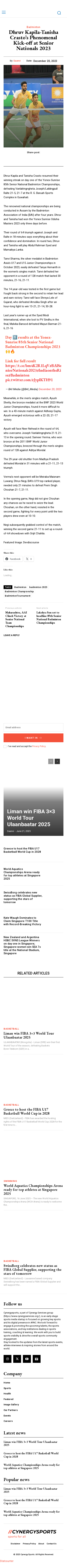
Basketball (11, 1029)
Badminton (33, 27)
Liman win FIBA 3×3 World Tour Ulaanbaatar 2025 (31, 817)
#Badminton (18, 375)
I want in (33, 738)
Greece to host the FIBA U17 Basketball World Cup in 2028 (22, 850)
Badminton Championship (19, 591)
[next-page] (57, 761)
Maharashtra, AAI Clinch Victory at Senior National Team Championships (16, 619)
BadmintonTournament (18, 595)
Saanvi (17, 60)
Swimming (10, 1181)
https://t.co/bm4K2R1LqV (27, 365)
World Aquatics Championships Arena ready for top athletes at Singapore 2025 (22, 873)
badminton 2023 (38, 587)
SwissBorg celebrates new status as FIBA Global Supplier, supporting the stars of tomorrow (23, 897)
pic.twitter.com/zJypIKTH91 (29, 379)
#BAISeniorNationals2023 (33, 368)
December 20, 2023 (50, 389)
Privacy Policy (39, 746)
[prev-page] (50, 761)
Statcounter (7, 1561)
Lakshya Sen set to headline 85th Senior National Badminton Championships (48, 618)
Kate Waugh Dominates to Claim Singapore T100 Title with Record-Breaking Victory (23, 921)
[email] (33, 727)
